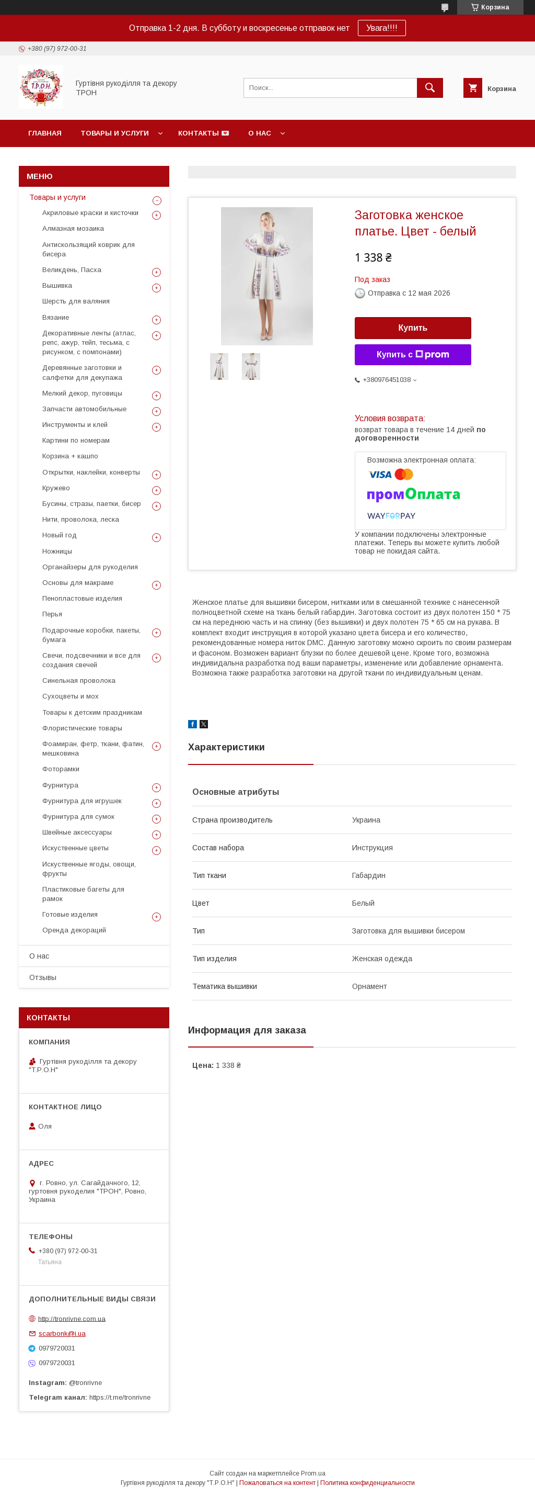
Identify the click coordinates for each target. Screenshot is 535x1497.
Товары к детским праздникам (92, 712)
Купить (413, 327)
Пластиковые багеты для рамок (83, 894)
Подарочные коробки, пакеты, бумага (91, 635)
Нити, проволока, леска (80, 519)
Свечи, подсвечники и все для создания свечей (91, 660)
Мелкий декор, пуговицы (82, 393)
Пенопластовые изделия (82, 598)
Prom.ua (313, 1473)
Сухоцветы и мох (70, 696)
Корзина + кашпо (70, 456)
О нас (259, 133)
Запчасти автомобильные (84, 409)
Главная (45, 133)
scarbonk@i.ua (62, 1333)
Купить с (413, 354)
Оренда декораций (74, 930)
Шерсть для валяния (76, 301)
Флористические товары (82, 728)
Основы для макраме (77, 583)
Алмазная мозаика (73, 228)
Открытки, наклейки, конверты (91, 472)
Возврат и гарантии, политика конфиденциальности (139, 160)
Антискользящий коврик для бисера (88, 249)
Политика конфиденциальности (367, 1483)
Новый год (59, 535)
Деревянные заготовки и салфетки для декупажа (82, 372)
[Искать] (430, 88)
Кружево (56, 488)
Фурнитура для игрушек (82, 801)
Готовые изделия (70, 914)
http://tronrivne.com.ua (72, 1318)
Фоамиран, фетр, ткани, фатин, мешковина (93, 748)
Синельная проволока (78, 680)
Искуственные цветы (75, 848)
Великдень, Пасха (71, 270)
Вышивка (57, 285)
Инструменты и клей (75, 425)
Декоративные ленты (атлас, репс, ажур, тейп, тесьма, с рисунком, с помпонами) (89, 342)
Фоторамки (60, 769)
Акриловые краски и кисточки (90, 213)
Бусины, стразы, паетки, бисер (91, 504)
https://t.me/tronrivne (119, 1397)
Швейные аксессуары (77, 832)
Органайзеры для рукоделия (90, 567)
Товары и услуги (114, 133)
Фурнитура (60, 785)
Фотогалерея (307, 160)
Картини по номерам (76, 440)
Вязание (55, 317)
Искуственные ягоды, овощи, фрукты (89, 868)
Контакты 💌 (203, 133)
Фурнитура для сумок (78, 816)
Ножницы (57, 551)
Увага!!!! (382, 28)
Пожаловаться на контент (277, 1483)
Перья (52, 614)
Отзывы (42, 977)
